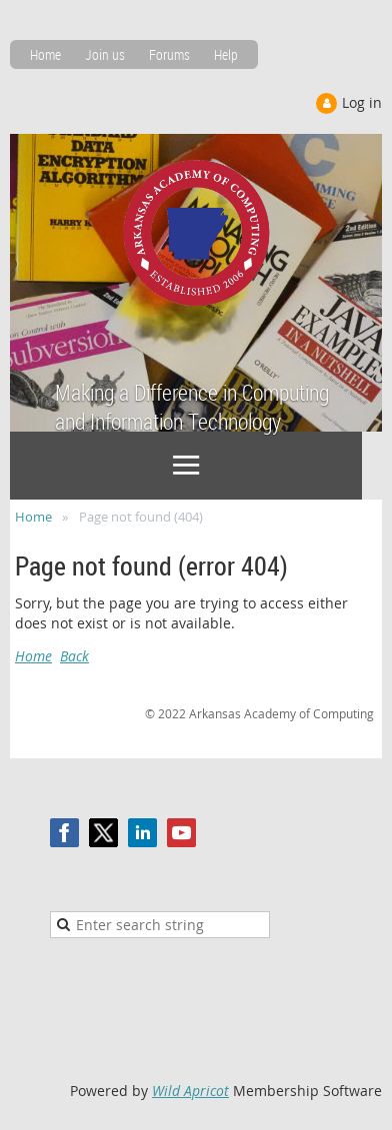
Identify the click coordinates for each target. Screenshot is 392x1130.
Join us (105, 54)
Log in (362, 102)
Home (45, 54)
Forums (169, 54)
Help (226, 54)
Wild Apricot (190, 1090)
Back (74, 655)
